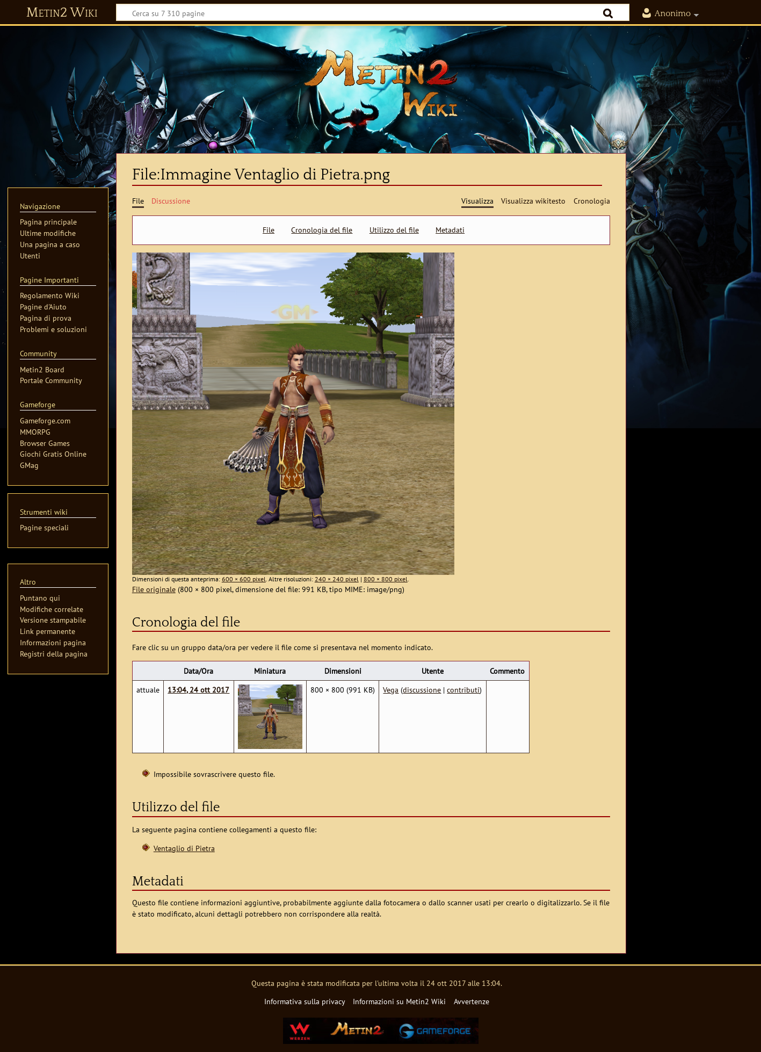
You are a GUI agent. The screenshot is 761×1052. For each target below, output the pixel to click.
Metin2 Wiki (62, 12)
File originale (154, 589)
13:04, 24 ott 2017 (198, 689)
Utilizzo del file (394, 230)
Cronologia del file (321, 230)
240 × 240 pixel (337, 579)
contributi (463, 689)
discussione (422, 689)
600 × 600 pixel (244, 579)
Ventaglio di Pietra (184, 848)
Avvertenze (471, 1001)
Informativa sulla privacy (304, 1001)
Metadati (450, 230)
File (268, 230)
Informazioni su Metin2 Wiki (399, 1001)
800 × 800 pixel (386, 579)
